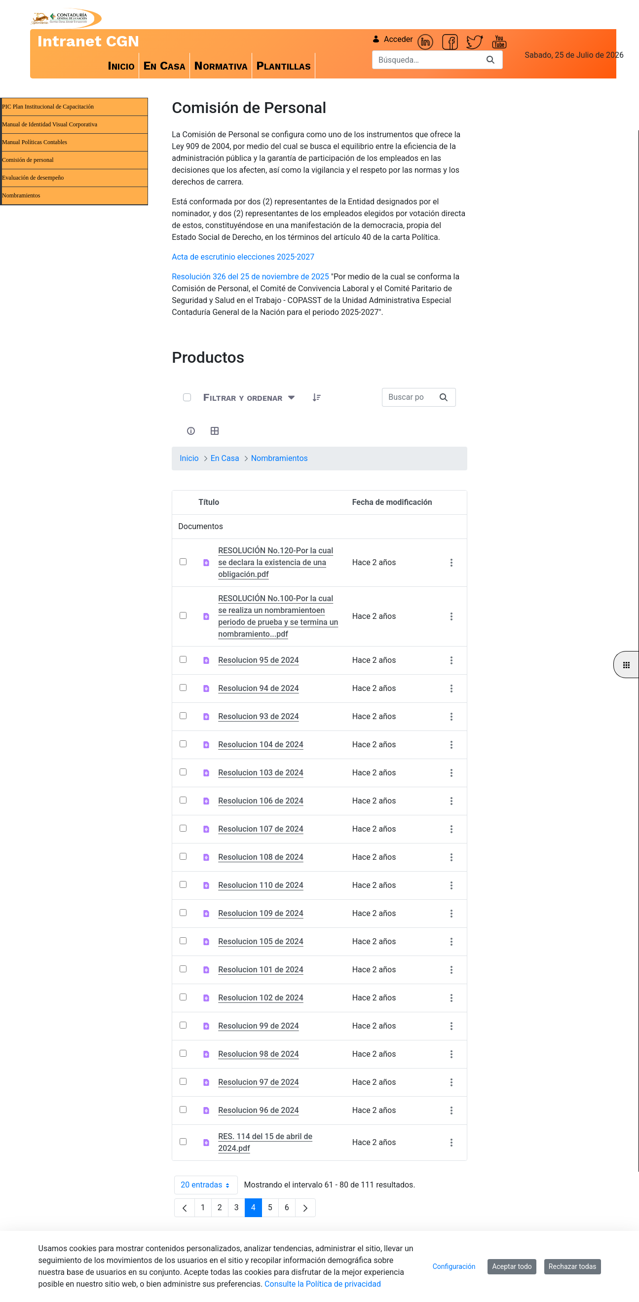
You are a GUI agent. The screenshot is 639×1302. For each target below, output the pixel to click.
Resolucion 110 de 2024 (260, 885)
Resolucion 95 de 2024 (258, 660)
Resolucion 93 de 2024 (258, 716)
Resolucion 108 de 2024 (260, 857)
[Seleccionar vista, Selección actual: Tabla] (215, 431)
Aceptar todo (511, 1266)
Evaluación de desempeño (33, 177)
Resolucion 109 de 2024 (260, 913)
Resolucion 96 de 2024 (258, 1110)
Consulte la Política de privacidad (322, 1284)
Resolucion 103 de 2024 (260, 772)
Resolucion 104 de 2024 (260, 744)
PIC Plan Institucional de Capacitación (48, 106)
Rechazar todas (573, 1266)
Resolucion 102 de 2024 (260, 997)
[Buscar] (425, 59)
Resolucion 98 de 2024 (258, 1054)
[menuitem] (121, 65)
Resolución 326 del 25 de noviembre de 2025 (250, 276)
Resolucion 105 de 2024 (260, 941)
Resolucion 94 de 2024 (258, 688)
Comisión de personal (28, 159)
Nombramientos (21, 195)
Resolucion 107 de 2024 (260, 829)
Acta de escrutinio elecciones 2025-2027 (243, 257)
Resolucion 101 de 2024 (260, 969)
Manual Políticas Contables (34, 142)
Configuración (454, 1266)
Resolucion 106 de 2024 (260, 800)
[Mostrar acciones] (451, 563)
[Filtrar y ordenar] (250, 397)
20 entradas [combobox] (209, 1185)
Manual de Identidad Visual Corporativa (49, 124)
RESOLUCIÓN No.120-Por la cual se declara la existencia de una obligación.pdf (275, 562)
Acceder (392, 39)
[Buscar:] (407, 397)
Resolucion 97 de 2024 (258, 1082)
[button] (317, 397)
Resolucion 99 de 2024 (258, 1026)
